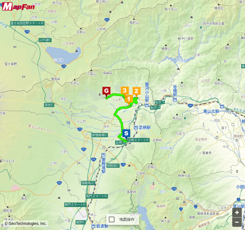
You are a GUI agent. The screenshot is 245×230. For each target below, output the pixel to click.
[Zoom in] (237, 212)
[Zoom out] (237, 222)
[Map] (122, 115)
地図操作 (127, 219)
